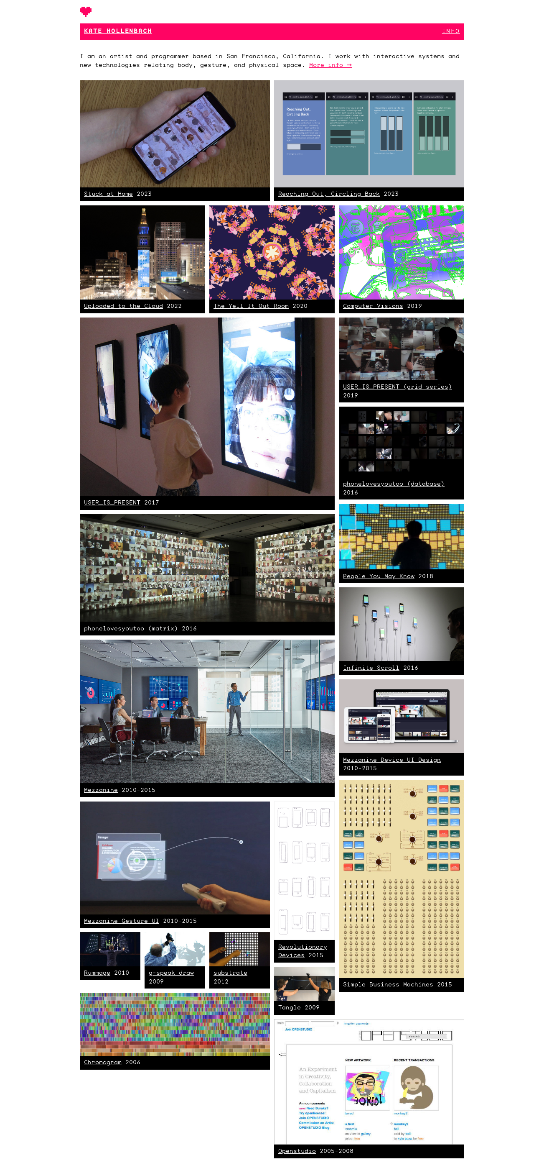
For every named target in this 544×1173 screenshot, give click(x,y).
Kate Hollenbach (118, 31)
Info (451, 31)
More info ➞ (330, 65)
